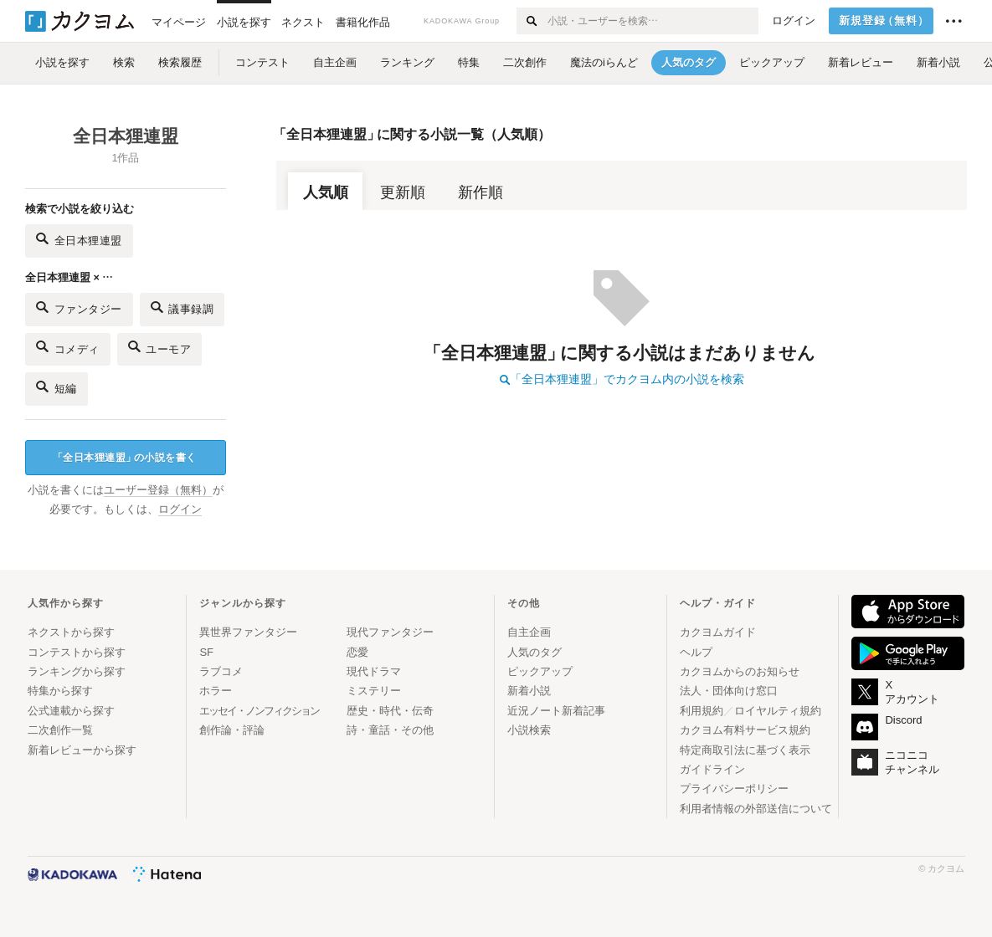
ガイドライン (712, 769)
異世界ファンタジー (248, 632)
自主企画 (529, 632)
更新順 (402, 192)
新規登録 (884, 21)
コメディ (68, 347)
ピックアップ (540, 671)
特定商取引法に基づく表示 (745, 750)
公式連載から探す (71, 710)
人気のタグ (534, 652)
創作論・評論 (232, 730)
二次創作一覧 (60, 730)
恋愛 (357, 652)
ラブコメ (221, 671)
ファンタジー (79, 307)
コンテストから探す (77, 652)
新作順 (480, 192)
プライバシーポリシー (734, 788)
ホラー (215, 690)
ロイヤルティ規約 (777, 710)
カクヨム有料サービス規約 (745, 730)
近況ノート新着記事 (556, 710)
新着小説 (529, 690)
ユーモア (160, 347)
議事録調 (182, 307)
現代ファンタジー (390, 632)
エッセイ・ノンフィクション (259, 710)
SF (206, 652)
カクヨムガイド (718, 632)
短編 (56, 387)
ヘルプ (696, 652)
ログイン (793, 21)
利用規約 (701, 710)
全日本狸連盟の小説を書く (125, 458)
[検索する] (531, 21)
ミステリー (374, 690)
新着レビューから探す (82, 750)
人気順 (325, 192)
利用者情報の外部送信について (756, 808)
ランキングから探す (77, 671)
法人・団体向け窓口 (729, 690)
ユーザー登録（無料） (158, 490)
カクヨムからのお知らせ (739, 671)
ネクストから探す (71, 632)
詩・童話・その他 (390, 730)
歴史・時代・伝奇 (390, 710)
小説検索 (529, 730)
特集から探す (60, 690)
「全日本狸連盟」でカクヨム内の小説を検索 (622, 379)
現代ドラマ (374, 671)
